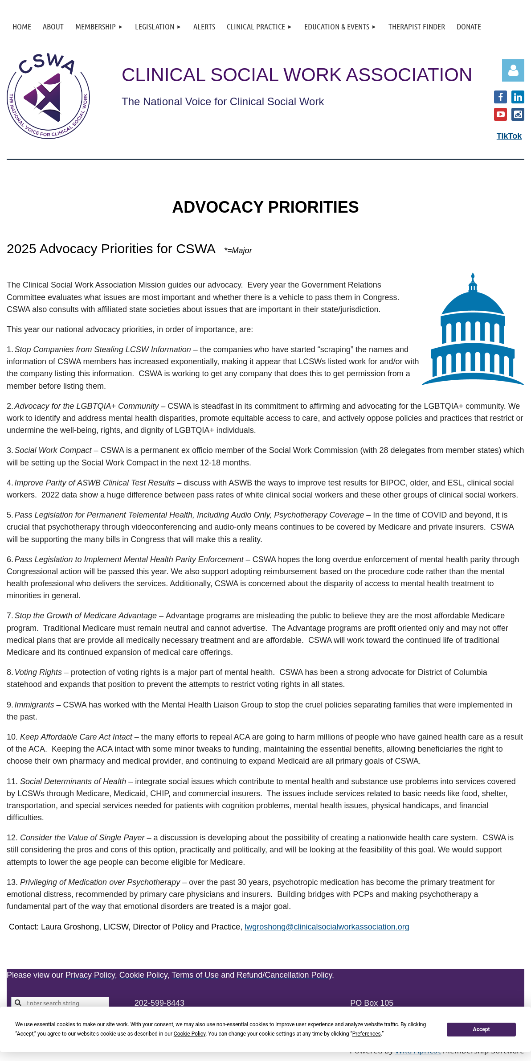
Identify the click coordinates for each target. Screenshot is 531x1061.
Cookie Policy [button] (189, 1034)
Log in (513, 70)
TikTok (509, 136)
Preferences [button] (366, 1034)
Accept (481, 1029)
